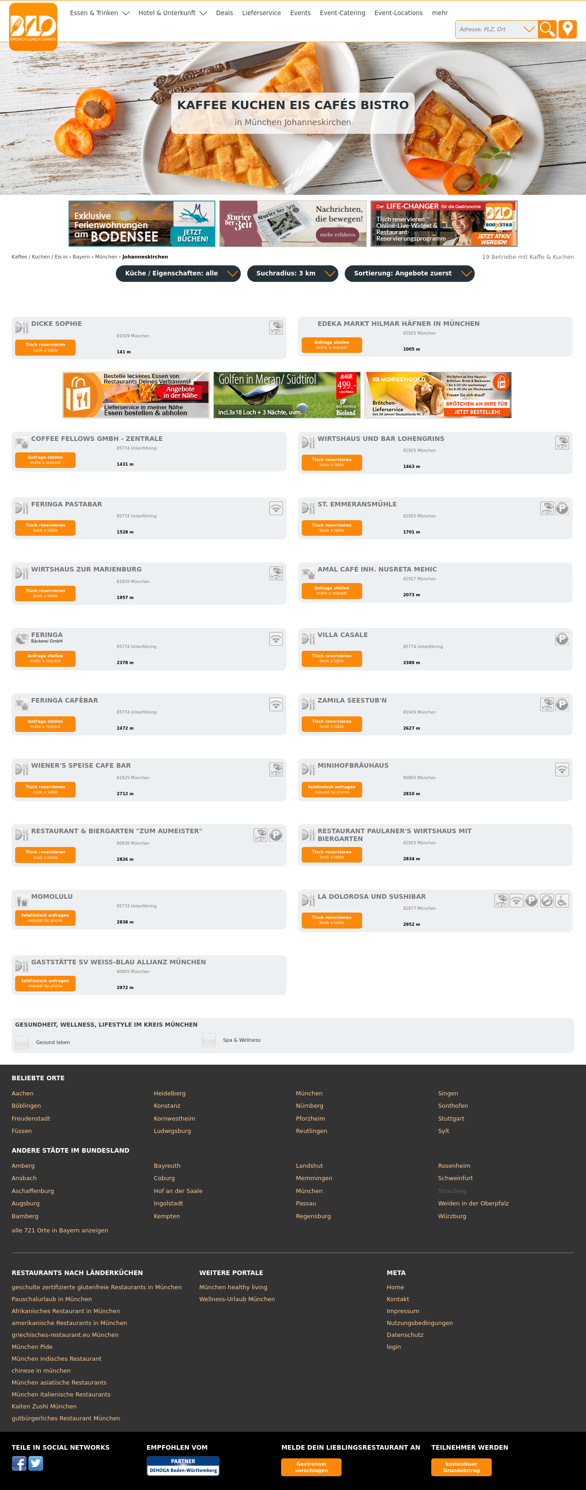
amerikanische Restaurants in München (69, 1323)
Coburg (164, 1178)
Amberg (23, 1165)
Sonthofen (453, 1105)
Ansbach (24, 1178)
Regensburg (313, 1216)
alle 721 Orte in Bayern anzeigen (60, 1230)
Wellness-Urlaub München (237, 1299)
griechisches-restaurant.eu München (65, 1334)
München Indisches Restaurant (57, 1358)
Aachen (23, 1093)
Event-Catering (342, 13)
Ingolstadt (168, 1203)
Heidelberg (170, 1093)
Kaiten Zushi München (44, 1406)
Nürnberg (310, 1105)
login (394, 1346)
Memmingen (314, 1178)
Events (300, 13)
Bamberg (25, 1216)
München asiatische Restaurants (59, 1382)
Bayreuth (167, 1165)
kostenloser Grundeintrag (461, 1467)
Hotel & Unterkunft (167, 13)
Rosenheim (454, 1165)
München (309, 1093)
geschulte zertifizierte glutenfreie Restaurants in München (97, 1287)
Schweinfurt (455, 1178)
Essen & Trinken (94, 13)
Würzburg (452, 1216)
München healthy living (233, 1287)
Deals (224, 13)
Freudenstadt (31, 1118)
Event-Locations (398, 13)
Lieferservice (261, 13)
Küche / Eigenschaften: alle (171, 273)
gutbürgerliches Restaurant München (66, 1418)
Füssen (22, 1130)
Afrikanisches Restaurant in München (66, 1311)
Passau (306, 1203)
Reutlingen (312, 1130)
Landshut (309, 1165)
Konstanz (167, 1105)
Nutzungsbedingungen (420, 1323)
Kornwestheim (174, 1118)
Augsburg (26, 1203)
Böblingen (26, 1105)
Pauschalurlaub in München (52, 1299)
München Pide (32, 1346)
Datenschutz (405, 1334)
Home (395, 1287)
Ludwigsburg (172, 1130)
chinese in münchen (41, 1370)
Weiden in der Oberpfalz (473, 1203)
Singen (448, 1093)
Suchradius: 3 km (285, 273)
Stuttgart (451, 1118)
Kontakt (398, 1299)
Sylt (443, 1130)
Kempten (167, 1216)
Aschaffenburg (33, 1191)
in (40, 257)
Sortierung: (402, 273)
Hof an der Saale (178, 1191)
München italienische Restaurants (61, 1394)
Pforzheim (311, 1118)
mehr (440, 13)
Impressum (403, 1311)
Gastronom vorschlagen (311, 1467)
